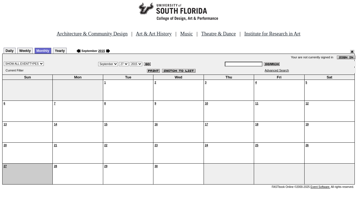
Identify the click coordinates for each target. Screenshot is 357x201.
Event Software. (320, 186)
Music (186, 34)
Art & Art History (154, 34)
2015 (101, 50)
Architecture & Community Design (92, 34)
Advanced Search (277, 70)
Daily (10, 51)
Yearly (60, 51)
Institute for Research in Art (272, 34)
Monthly (43, 51)
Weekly (25, 51)
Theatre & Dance (218, 34)
